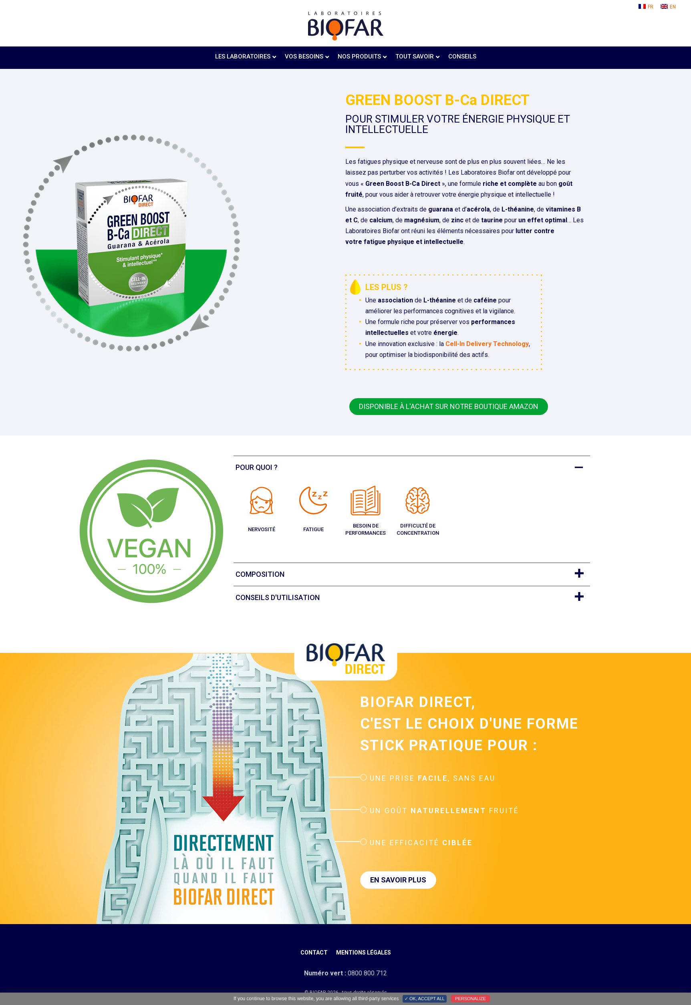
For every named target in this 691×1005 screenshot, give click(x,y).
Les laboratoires (242, 56)
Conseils (462, 56)
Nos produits (359, 56)
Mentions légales (363, 952)
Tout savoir (414, 56)
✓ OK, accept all (425, 998)
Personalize (470, 998)
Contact (314, 952)
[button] (448, 406)
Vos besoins (304, 56)
